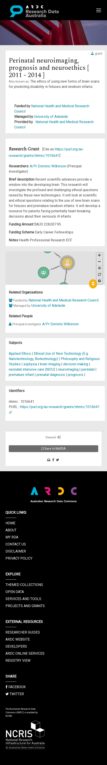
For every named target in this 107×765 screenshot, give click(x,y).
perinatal (88, 369)
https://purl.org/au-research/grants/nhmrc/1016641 (60, 407)
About (10, 530)
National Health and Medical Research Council (64, 300)
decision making (75, 364)
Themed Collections (24, 585)
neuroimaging (68, 369)
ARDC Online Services (25, 653)
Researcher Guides (22, 632)
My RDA (11, 537)
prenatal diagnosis (51, 375)
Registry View (17, 660)
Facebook (15, 687)
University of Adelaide (51, 117)
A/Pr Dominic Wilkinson (48, 166)
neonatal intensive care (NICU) (32, 369)
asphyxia (30, 364)
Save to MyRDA (53, 448)
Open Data (14, 592)
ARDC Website (17, 639)
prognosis (75, 375)
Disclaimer (15, 551)
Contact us (15, 544)
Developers (16, 646)
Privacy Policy (18, 558)
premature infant (21, 375)
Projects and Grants (25, 606)
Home (10, 523)
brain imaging (50, 364)
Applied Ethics (20, 353)
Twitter (14, 694)
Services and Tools (23, 599)
